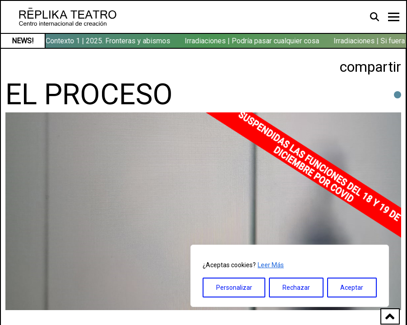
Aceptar (351, 287)
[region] (289, 276)
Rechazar (296, 287)
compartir (370, 66)
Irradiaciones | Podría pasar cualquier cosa (252, 41)
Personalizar (234, 287)
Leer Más (271, 265)
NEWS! (23, 41)
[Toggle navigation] (393, 17)
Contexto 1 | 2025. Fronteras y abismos (108, 41)
